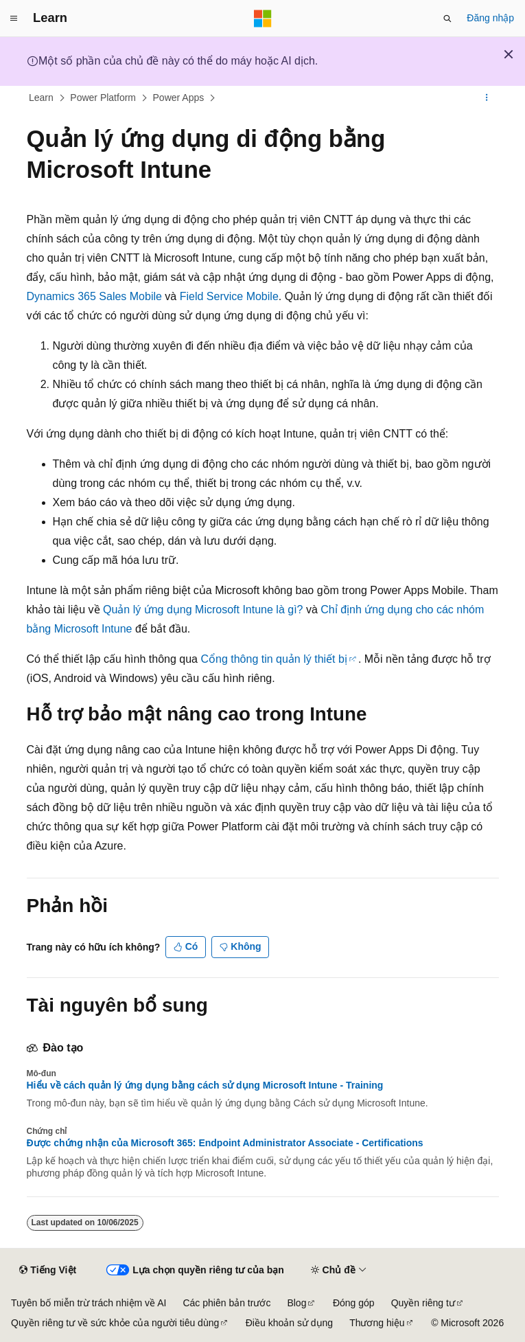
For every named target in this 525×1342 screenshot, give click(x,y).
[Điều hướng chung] (13, 18)
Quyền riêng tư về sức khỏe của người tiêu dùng (115, 1322)
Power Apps (179, 97)
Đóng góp (354, 1302)
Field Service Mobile (229, 296)
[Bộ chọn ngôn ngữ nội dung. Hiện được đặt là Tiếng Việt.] (47, 1271)
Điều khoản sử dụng (289, 1322)
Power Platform (103, 97)
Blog (296, 1302)
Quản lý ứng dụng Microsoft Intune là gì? (203, 609)
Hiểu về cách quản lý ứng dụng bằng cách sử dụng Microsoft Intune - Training (205, 1085)
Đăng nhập (490, 17)
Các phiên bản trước (226, 1302)
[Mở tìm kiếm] (447, 18)
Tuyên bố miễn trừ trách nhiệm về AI (88, 1302)
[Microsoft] (263, 18)
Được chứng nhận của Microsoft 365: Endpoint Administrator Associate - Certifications (225, 1142)
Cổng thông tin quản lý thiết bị (273, 659)
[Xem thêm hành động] (486, 98)
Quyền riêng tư (423, 1302)
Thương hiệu (376, 1322)
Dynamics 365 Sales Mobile (94, 296)
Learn (41, 97)
